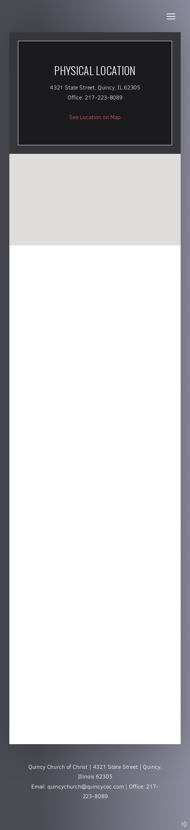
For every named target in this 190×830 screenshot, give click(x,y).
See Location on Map (95, 117)
